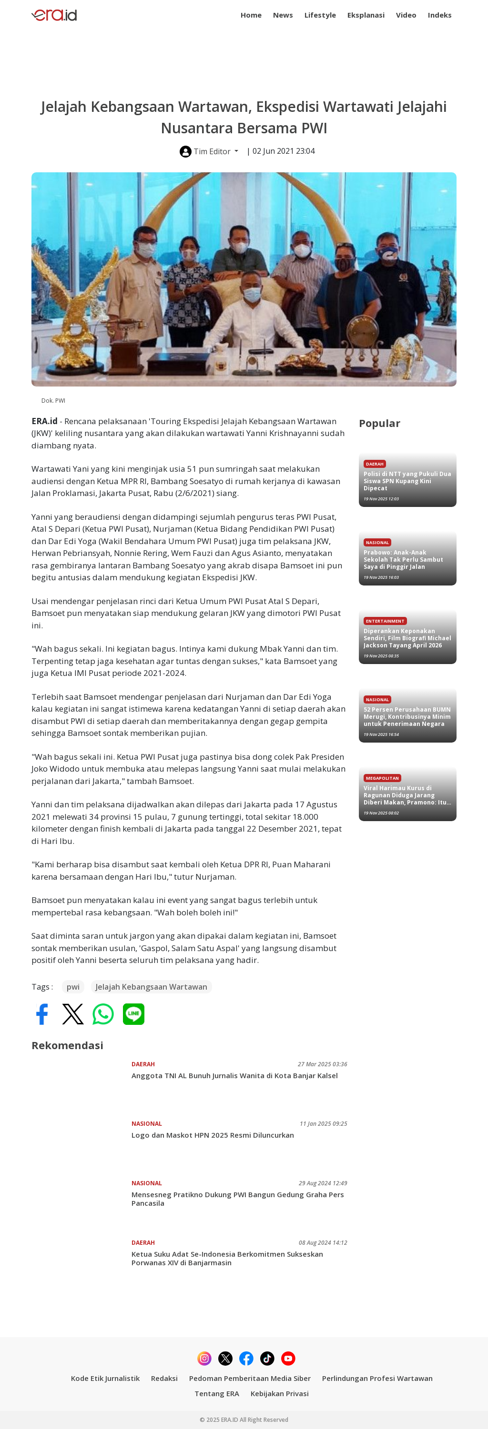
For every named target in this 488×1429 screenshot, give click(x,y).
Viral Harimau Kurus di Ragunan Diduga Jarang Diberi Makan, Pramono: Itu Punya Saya (405, 795)
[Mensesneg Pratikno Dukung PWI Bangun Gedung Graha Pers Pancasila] (81, 1205)
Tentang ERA (216, 1393)
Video (406, 15)
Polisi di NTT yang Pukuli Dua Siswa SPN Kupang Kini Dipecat (407, 481)
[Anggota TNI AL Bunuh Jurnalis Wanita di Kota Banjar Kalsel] (81, 1086)
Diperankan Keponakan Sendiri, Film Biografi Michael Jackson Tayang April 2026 (407, 638)
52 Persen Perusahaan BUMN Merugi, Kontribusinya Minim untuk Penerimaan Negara (407, 716)
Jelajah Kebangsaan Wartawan (151, 987)
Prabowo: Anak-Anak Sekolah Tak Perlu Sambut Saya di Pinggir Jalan (403, 559)
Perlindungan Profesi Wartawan (377, 1378)
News (283, 15)
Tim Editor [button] (206, 152)
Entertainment (385, 621)
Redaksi (164, 1378)
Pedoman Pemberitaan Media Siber (250, 1378)
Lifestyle (320, 15)
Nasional (147, 1124)
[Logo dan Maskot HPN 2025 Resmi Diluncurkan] (81, 1146)
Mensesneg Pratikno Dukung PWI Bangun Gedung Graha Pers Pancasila (238, 1198)
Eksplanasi (366, 15)
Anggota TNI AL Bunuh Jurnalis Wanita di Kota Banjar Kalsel (235, 1075)
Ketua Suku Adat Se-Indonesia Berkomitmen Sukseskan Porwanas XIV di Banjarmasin (227, 1258)
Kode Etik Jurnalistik (105, 1378)
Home (251, 15)
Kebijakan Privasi (280, 1393)
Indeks (440, 15)
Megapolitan (382, 778)
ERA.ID (230, 1420)
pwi (73, 987)
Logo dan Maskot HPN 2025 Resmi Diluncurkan (213, 1135)
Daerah (143, 1064)
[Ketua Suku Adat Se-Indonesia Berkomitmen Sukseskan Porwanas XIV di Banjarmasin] (81, 1265)
